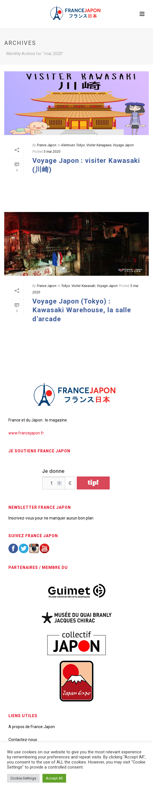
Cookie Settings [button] (23, 778)
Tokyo (65, 286)
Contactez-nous (22, 739)
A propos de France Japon (31, 726)
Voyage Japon (123, 145)
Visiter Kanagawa (98, 145)
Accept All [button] (54, 778)
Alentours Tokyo (73, 145)
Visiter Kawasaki (83, 286)
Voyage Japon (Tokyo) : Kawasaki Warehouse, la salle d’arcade (81, 310)
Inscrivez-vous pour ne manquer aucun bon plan (50, 518)
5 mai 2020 (52, 152)
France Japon (46, 145)
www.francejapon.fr (26, 433)
